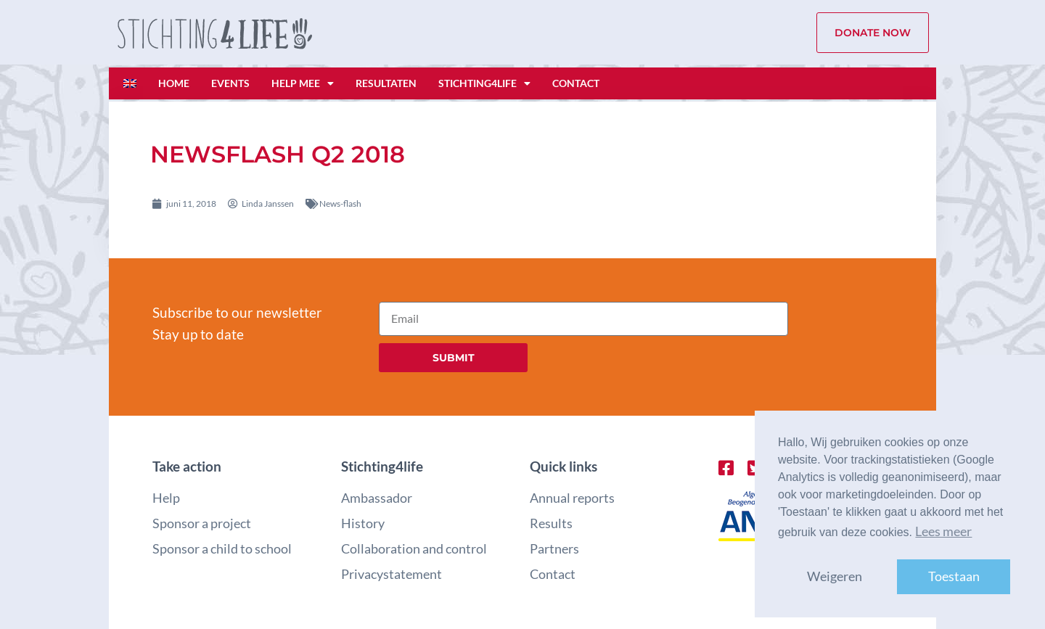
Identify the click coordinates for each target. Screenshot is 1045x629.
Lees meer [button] (943, 531)
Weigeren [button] (834, 576)
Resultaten (386, 83)
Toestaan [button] (954, 576)
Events (230, 83)
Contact (575, 83)
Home (173, 83)
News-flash (340, 203)
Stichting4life (484, 83)
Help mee (302, 83)
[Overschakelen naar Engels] (129, 83)
